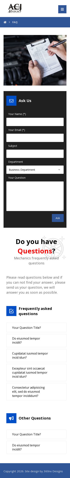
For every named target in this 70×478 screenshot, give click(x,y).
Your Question (17, 177)
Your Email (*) (16, 130)
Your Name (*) (17, 114)
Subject (12, 146)
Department (15, 161)
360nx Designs (53, 471)
